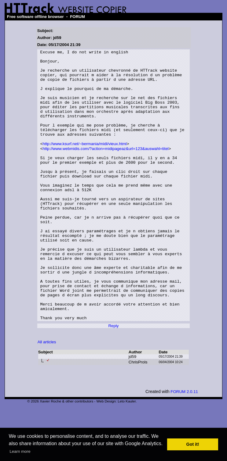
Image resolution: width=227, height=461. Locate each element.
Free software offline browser (35, 16)
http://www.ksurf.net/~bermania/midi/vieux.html (85, 162)
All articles (47, 395)
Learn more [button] (19, 451)
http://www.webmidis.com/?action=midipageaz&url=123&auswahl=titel (106, 168)
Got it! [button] (192, 444)
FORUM (77, 16)
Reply (113, 379)
